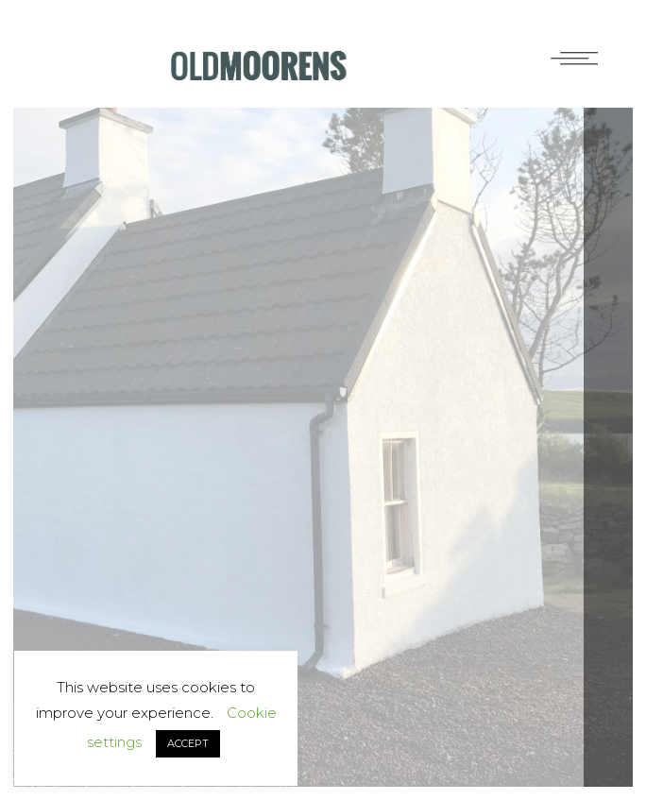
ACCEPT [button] (188, 743)
